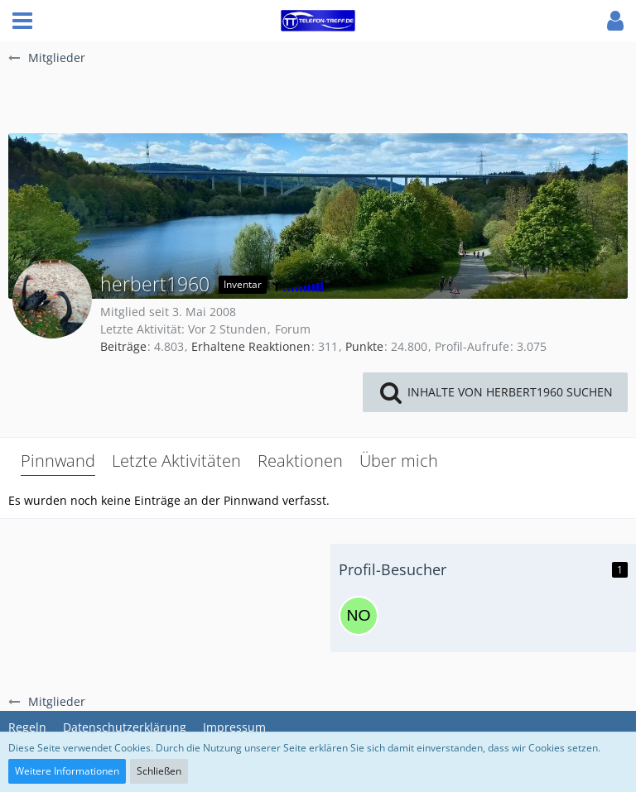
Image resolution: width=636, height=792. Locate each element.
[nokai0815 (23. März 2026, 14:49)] (358, 616)
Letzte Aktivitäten (176, 460)
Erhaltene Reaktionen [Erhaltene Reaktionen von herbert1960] (251, 346)
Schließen (159, 771)
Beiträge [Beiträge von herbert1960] (123, 346)
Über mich (398, 460)
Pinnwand (58, 460)
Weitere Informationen (67, 771)
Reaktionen (300, 460)
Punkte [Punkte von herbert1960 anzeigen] (364, 346)
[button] (22, 20)
